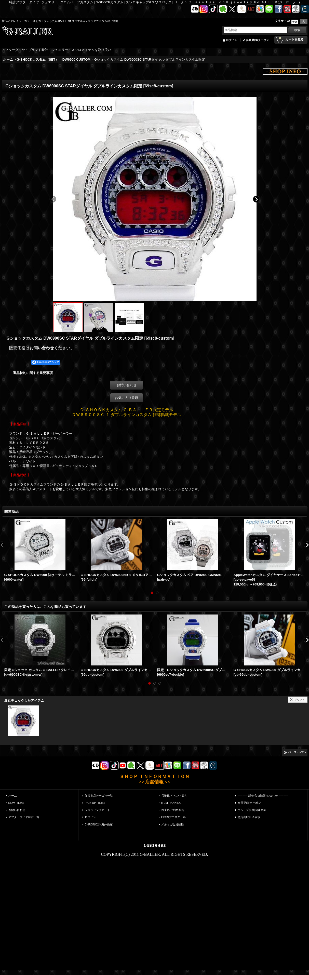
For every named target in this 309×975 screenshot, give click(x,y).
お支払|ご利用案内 (172, 809)
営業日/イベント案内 (174, 795)
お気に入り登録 (126, 398)
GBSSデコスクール (173, 817)
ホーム (12, 795)
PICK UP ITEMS (95, 802)
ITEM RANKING (171, 802)
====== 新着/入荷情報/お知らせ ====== (263, 795)
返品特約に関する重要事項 (33, 373)
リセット (299, 699)
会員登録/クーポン (257, 40)
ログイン (231, 40)
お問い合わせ (42, 348)
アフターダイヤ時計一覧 (23, 817)
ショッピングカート (97, 809)
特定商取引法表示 (249, 817)
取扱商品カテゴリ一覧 (99, 795)
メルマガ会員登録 (172, 824)
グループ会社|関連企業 (252, 809)
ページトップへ (297, 752)
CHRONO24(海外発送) (99, 824)
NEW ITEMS (16, 802)
